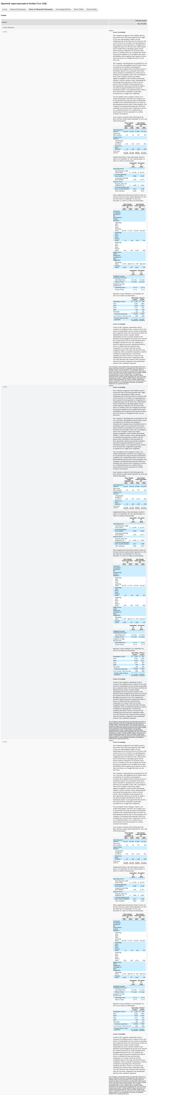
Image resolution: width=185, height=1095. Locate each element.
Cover (4, 9)
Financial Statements (18, 9)
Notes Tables (79, 9)
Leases (5, 31)
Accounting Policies (63, 9)
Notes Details (92, 9)
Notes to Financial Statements (41, 9)
